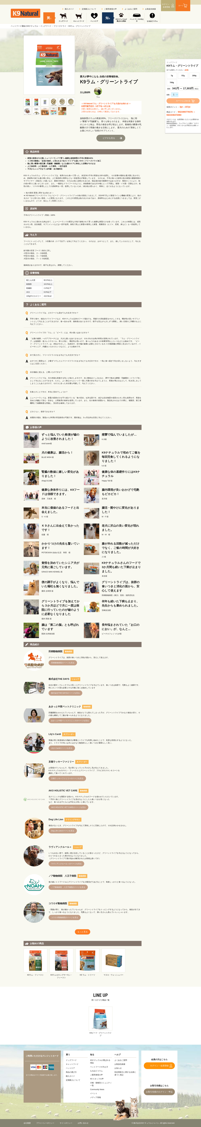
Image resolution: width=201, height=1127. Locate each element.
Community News (97, 1089)
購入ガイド (69, 9)
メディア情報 (95, 1097)
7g (172, 76)
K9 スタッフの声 (97, 1079)
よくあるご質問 (131, 9)
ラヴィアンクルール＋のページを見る (66, 864)
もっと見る (82, 932)
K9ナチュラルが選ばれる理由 (121, 20)
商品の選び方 (71, 1072)
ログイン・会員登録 (159, 1066)
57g (183, 76)
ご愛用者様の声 (110, 9)
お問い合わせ (83, 1123)
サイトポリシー (66, 1123)
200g (194, 76)
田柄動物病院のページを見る (62, 663)
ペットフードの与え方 (137, 20)
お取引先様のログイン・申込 (159, 1092)
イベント (93, 1093)
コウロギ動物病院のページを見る (64, 917)
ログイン (166, 5)
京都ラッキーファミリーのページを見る (67, 778)
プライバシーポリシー (45, 1123)
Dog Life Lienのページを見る (62, 831)
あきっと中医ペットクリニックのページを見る (70, 721)
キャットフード (78, 21)
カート (181, 5)
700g (172, 82)
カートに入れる (183, 101)
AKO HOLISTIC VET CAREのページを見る (68, 807)
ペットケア (94, 21)
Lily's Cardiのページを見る (61, 748)
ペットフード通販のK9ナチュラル (24, 26)
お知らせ (118, 1068)
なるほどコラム (152, 21)
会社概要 (27, 1123)
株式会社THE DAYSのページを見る (65, 693)
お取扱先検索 (150, 9)
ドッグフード (45, 26)
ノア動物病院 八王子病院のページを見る (68, 887)
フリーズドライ (60, 26)
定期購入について (89, 9)
